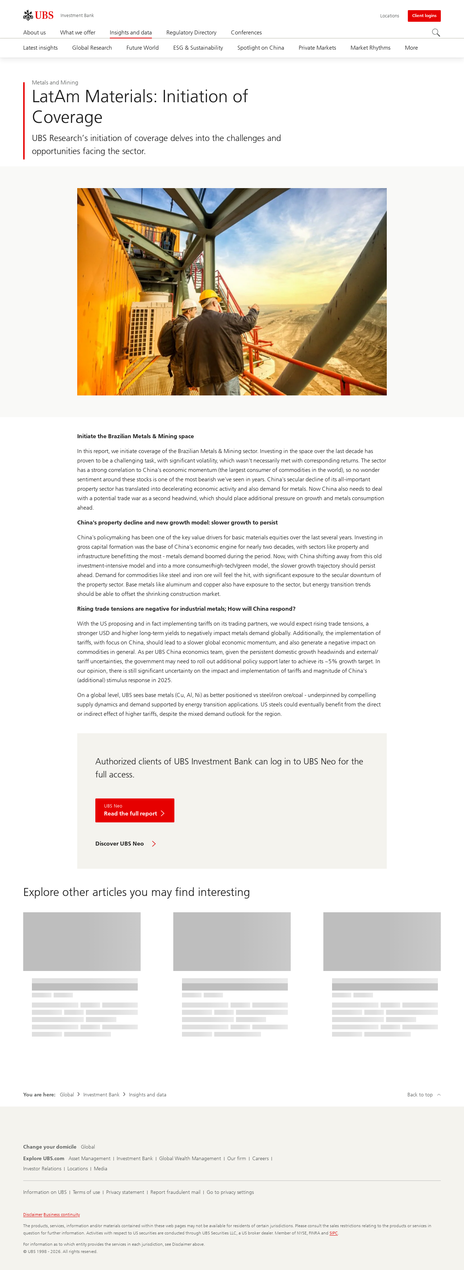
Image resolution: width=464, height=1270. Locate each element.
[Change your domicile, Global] (88, 1147)
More (411, 47)
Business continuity (62, 1214)
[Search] (436, 33)
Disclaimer (32, 1214)
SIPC (334, 1233)
